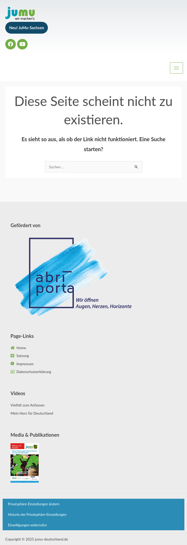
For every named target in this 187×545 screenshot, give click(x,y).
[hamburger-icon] (176, 68)
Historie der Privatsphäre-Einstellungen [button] (37, 514)
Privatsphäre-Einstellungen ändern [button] (33, 504)
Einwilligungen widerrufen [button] (27, 525)
